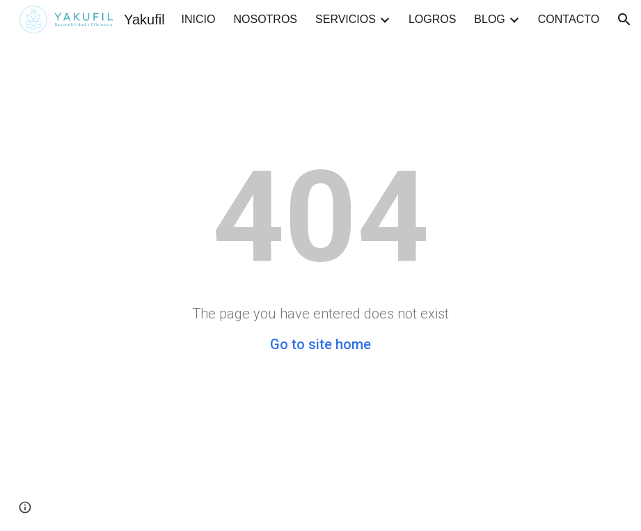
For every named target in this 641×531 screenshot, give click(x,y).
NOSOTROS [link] (265, 19)
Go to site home (320, 344)
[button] (25, 507)
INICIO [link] (199, 19)
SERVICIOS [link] (345, 19)
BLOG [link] (489, 19)
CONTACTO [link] (568, 19)
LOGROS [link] (432, 19)
